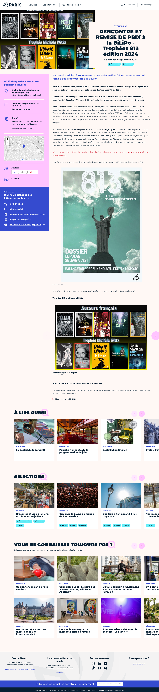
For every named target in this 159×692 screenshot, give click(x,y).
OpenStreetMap (35, 159)
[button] (24, 146)
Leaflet (24, 159)
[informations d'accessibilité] (24, 172)
